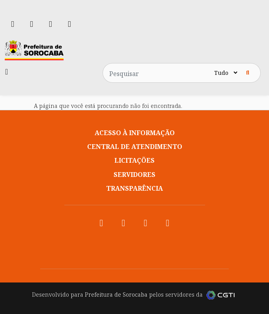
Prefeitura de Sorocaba (116, 294)
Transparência (134, 188)
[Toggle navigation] (6, 71)
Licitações (134, 160)
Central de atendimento (134, 146)
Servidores (134, 174)
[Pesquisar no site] (157, 73)
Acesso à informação (135, 132)
